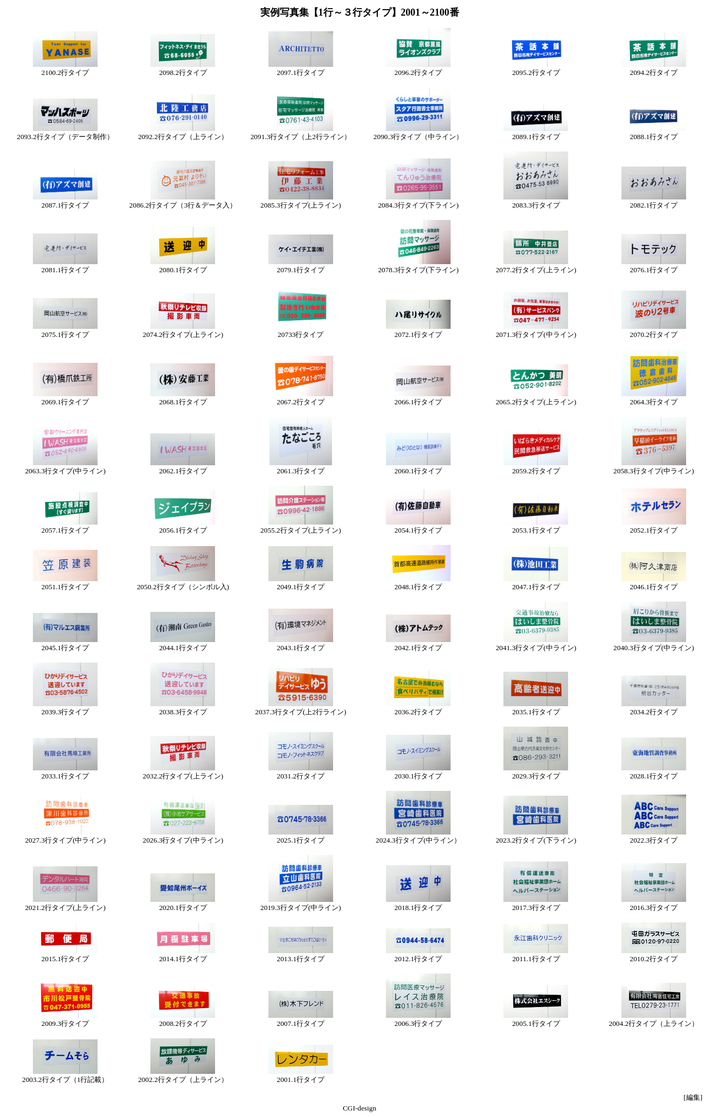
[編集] (692, 1097)
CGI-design (359, 1108)
